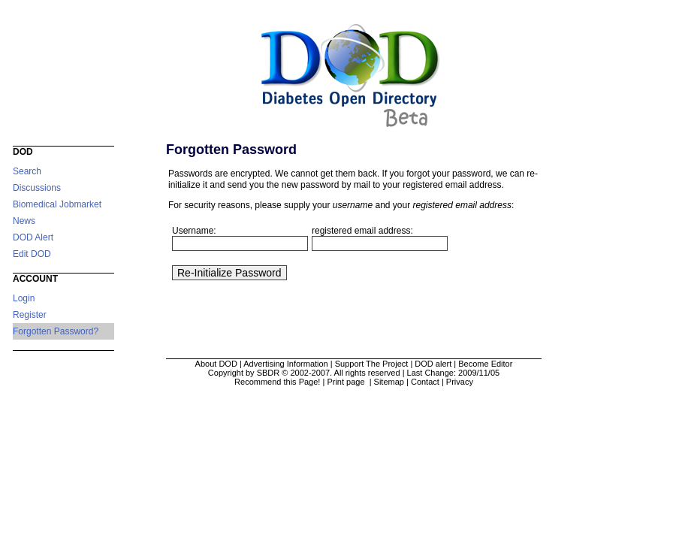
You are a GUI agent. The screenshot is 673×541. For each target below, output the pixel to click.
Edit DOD (32, 254)
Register (30, 315)
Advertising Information (285, 363)
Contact (425, 381)
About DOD (216, 363)
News (24, 221)
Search (27, 171)
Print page (347, 381)
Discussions (37, 188)
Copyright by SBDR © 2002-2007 (269, 372)
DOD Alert (33, 237)
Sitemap (389, 381)
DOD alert (433, 363)
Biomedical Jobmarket (57, 204)
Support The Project (372, 363)
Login (24, 298)
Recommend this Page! (277, 381)
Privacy (459, 381)
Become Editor (485, 363)
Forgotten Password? (55, 331)
